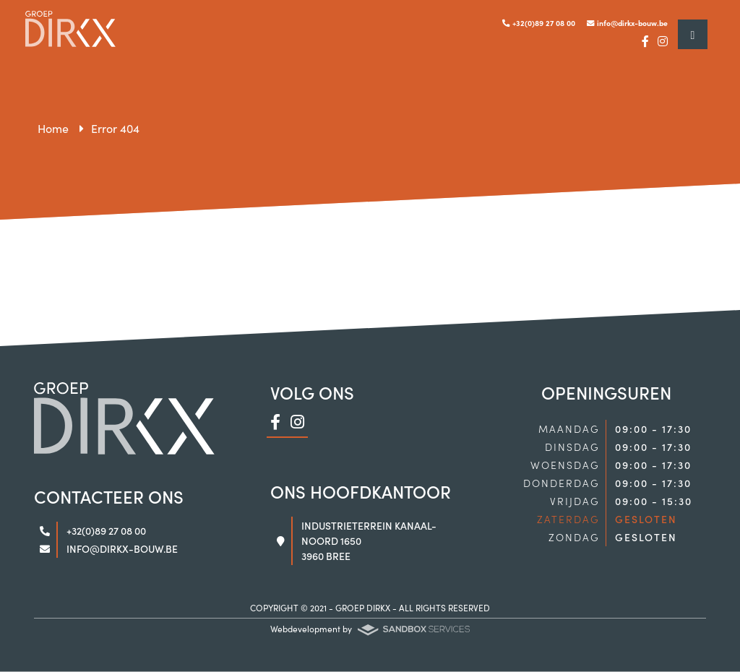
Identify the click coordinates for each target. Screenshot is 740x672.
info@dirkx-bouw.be (627, 22)
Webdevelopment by (370, 629)
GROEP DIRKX (362, 607)
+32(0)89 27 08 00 (538, 22)
